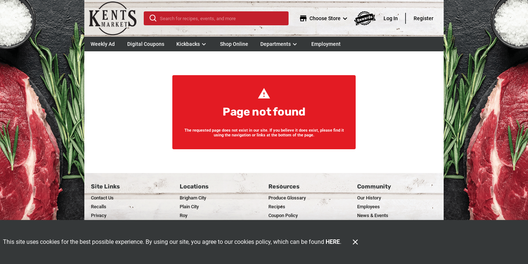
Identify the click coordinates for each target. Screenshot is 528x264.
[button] (192, 44)
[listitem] (102, 198)
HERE (333, 241)
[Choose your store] (324, 18)
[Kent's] (116, 18)
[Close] (355, 242)
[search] (221, 18)
